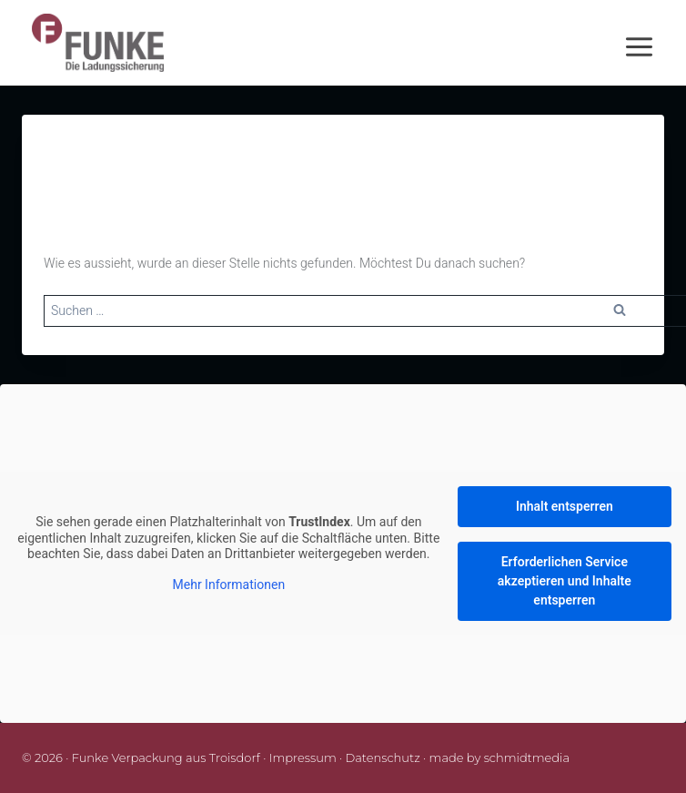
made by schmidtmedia (499, 757)
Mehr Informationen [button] (229, 585)
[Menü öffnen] (651, 43)
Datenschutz (383, 757)
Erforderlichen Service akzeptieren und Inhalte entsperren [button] (564, 581)
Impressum (303, 757)
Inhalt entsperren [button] (564, 506)
